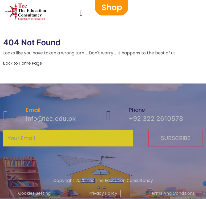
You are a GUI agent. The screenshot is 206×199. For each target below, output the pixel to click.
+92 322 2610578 (156, 118)
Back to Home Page (22, 63)
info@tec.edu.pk (51, 118)
